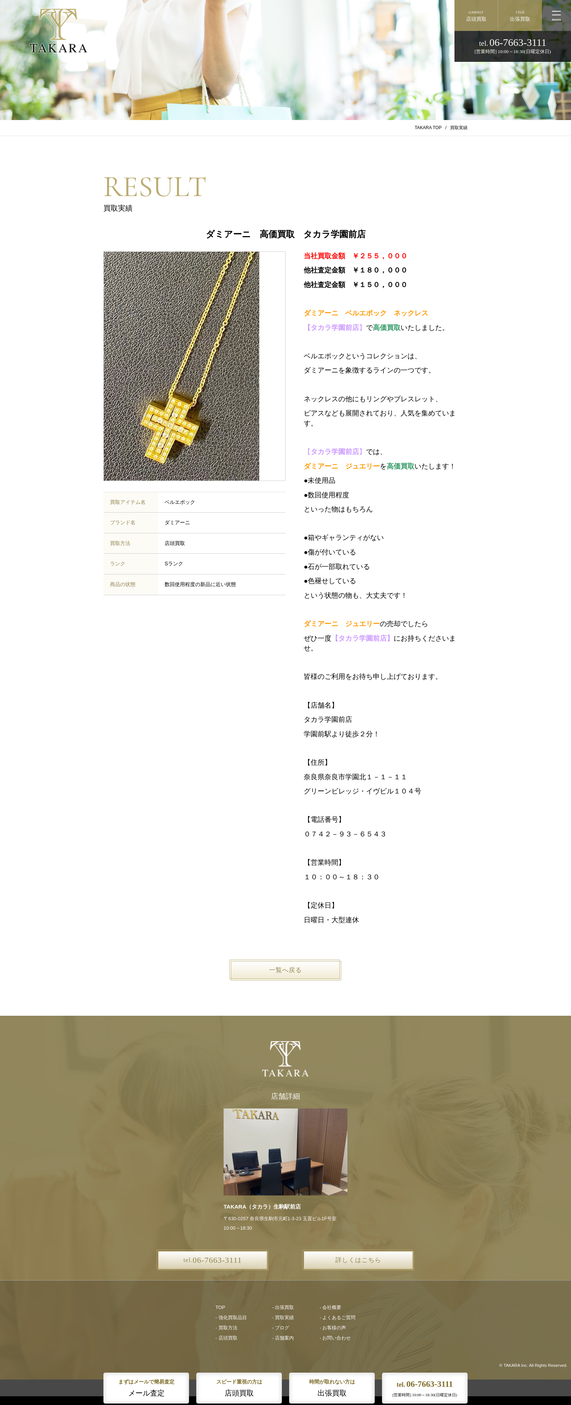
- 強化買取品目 (231, 1317)
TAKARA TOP (428, 127)
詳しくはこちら (358, 1260)
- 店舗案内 (283, 1338)
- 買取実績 (283, 1317)
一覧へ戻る (285, 970)
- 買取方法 (226, 1327)
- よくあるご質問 (337, 1317)
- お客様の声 (332, 1327)
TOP (220, 1307)
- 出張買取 (283, 1307)
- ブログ (281, 1327)
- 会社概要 (330, 1307)
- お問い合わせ (335, 1338)
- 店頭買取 (226, 1338)
